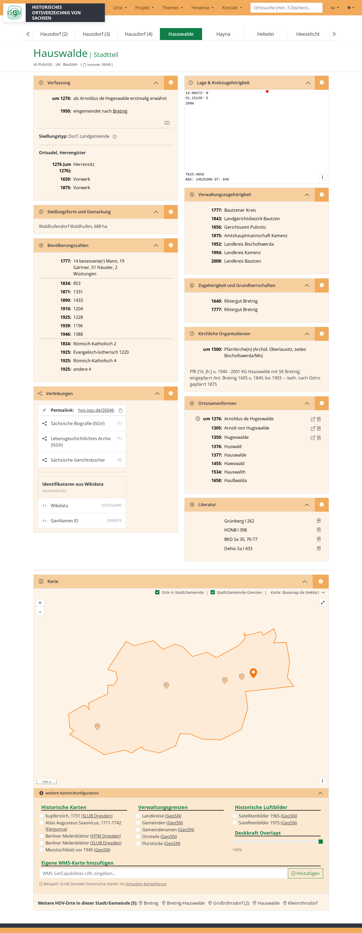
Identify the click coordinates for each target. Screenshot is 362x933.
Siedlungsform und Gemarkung (75, 212)
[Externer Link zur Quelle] (313, 419)
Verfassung (54, 83)
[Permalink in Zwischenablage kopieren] (120, 410)
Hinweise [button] (201, 8)
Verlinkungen (55, 393)
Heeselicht (308, 34)
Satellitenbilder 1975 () (268, 823)
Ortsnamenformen (213, 403)
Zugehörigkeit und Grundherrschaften (232, 285)
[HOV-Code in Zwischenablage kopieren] (84, 65)
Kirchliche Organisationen (220, 334)
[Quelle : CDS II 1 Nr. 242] (318, 419)
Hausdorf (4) (138, 34)
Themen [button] (171, 8)
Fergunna (56, 829)
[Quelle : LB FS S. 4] (318, 437)
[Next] (333, 34)
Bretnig (120, 111)
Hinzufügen (305, 873)
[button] (319, 419)
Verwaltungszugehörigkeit (220, 194)
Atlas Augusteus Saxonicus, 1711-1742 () (83, 826)
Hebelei (265, 34)
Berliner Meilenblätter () (83, 836)
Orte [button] (118, 8)
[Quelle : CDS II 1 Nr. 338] (318, 428)
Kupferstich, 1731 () (79, 816)
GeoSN (102, 850)
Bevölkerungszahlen (63, 245)
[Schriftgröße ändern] (334, 7)
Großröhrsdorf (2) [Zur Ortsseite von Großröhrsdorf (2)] (231, 903)
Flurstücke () (161, 843)
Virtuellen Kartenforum (146, 883)
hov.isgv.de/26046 (96, 410)
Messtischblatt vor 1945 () (78, 850)
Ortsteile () (159, 836)
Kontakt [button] (230, 8)
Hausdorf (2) (54, 34)
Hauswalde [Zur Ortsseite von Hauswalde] (269, 903)
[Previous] (28, 34)
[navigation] (181, 34)
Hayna (223, 34)
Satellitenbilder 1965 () (268, 816)
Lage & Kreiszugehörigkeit (219, 83)
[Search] (287, 8)
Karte (48, 581)
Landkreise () (161, 816)
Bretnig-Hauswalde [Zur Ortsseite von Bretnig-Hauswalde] (186, 903)
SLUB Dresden (97, 816)
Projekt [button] (143, 8)
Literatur (203, 504)
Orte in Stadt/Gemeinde (183, 592)
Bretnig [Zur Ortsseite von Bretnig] (151, 903)
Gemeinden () (162, 823)
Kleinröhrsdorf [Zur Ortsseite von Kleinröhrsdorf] (303, 903)
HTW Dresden (105, 836)
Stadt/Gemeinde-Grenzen (239, 592)
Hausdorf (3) (96, 34)
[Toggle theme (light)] (350, 7)
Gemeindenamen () (168, 830)
